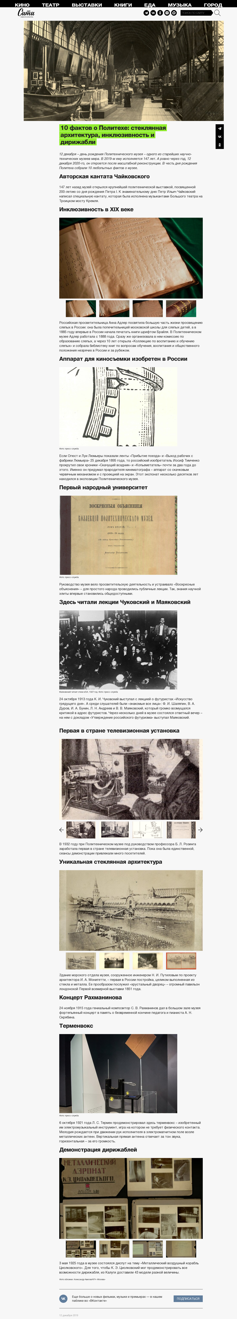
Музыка (180, 5)
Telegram (146, 13)
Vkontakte (153, 13)
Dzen (167, 13)
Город (213, 5)
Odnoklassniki (160, 13)
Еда (149, 5)
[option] (131, 258)
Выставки (87, 5)
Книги (123, 5)
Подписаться (188, 1298)
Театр (50, 5)
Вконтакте (220, 136)
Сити (26, 12)
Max (174, 13)
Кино (22, 5)
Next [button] (200, 830)
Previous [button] (61, 830)
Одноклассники (220, 145)
